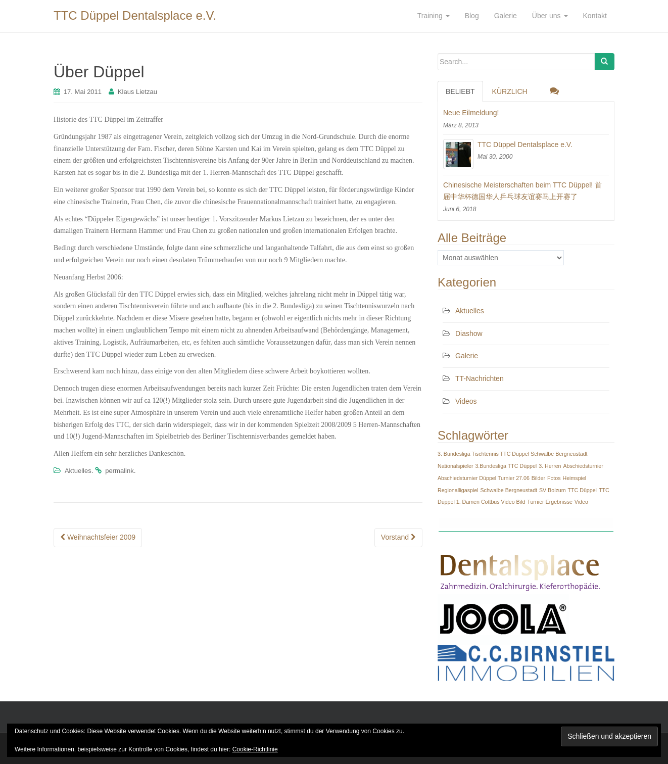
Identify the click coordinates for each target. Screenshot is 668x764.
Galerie (466, 356)
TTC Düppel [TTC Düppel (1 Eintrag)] (582, 490)
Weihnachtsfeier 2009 (97, 537)
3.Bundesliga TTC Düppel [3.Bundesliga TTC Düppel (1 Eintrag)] (506, 466)
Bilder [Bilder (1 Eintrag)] (538, 478)
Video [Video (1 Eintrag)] (581, 502)
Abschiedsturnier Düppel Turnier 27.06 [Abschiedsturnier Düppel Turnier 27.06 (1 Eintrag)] (484, 478)
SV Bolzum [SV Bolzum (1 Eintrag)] (552, 490)
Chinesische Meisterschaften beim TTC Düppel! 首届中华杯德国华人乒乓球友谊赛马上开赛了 (522, 191)
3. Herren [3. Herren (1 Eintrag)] (550, 466)
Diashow (469, 333)
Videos (466, 401)
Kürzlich (510, 91)
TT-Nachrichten (479, 378)
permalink (119, 470)
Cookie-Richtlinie (255, 749)
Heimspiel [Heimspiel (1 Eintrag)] (574, 478)
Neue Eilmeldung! (471, 113)
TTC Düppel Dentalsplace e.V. (135, 15)
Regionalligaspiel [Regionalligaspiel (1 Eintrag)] (458, 490)
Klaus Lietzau (137, 92)
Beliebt (460, 91)
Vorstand (398, 537)
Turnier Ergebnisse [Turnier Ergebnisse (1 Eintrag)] (549, 502)
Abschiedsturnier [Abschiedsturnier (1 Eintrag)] (583, 466)
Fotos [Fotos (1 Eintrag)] (554, 478)
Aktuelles (78, 470)
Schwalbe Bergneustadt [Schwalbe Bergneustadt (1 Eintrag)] (508, 490)
